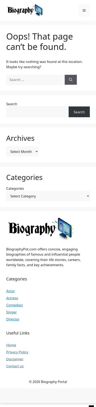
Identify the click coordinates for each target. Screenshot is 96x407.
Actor (10, 291)
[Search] (71, 80)
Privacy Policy (17, 352)
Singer (11, 312)
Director (13, 319)
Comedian (14, 305)
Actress (12, 298)
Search (11, 103)
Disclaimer (14, 359)
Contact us (15, 366)
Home (11, 345)
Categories (15, 188)
